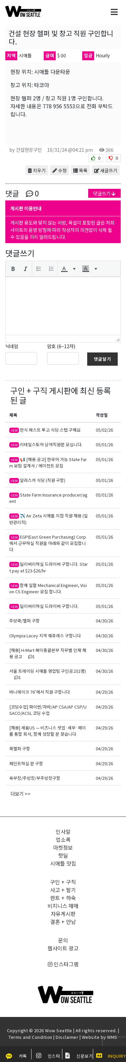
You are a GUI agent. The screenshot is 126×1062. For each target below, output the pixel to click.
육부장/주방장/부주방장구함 (34, 778)
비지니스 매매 (63, 906)
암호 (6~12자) (61, 346)
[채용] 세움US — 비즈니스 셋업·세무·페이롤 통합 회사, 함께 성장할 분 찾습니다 (47, 730)
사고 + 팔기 (63, 890)
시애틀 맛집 (63, 863)
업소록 (63, 839)
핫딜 (63, 855)
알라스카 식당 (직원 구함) (37, 480)
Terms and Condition (30, 1037)
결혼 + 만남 (63, 922)
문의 (63, 940)
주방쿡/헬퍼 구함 (24, 620)
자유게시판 (63, 914)
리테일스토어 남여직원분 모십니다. (46, 444)
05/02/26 (104, 430)
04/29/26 (104, 692)
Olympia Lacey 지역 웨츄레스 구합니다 (45, 635)
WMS (112, 1037)
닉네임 (11, 346)
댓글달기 (102, 359)
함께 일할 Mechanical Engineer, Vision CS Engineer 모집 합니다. (48, 588)
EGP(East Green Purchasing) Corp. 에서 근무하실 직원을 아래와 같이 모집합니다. (48, 543)
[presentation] (13, 268)
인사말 (63, 831)
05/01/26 (104, 444)
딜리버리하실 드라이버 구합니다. (44, 606)
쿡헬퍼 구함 (19, 748)
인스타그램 (63, 964)
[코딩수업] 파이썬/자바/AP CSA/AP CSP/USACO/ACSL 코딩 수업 (48, 710)
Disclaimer (67, 1037)
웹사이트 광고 (63, 948)
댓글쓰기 (104, 193)
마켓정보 (63, 847)
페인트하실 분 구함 (26, 763)
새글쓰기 (105, 170)
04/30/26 (104, 620)
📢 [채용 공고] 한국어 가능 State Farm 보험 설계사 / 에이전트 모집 (48, 462)
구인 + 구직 (28, 390)
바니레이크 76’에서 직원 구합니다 (39, 692)
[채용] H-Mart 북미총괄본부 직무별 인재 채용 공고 (47, 653)
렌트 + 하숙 (63, 898)
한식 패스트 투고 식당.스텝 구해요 (45, 430)
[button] (13, 268)
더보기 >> (21, 793)
